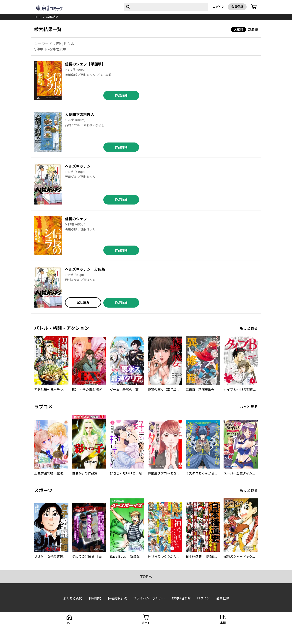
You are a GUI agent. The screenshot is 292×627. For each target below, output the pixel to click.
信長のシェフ (76, 219)
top (37, 17)
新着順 (253, 29)
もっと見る (249, 328)
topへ (146, 576)
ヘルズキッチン (78, 166)
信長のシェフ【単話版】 (85, 64)
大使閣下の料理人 (79, 114)
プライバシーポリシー (149, 598)
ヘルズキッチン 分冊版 (85, 269)
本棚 (223, 622)
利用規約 (95, 598)
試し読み (83, 302)
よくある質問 (72, 598)
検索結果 (52, 17)
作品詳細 (121, 95)
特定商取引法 (117, 598)
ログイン (218, 6)
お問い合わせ (181, 598)
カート (146, 622)
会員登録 (237, 6)
